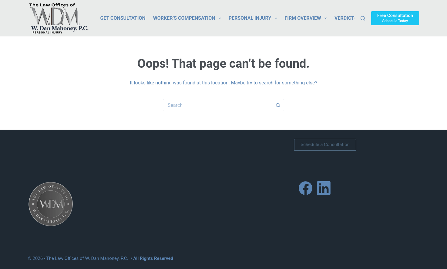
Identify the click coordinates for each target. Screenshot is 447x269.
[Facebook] (305, 188)
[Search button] (278, 105)
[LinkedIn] (324, 188)
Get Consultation (122, 18)
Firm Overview (307, 18)
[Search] (363, 18)
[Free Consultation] (395, 18)
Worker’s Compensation (188, 18)
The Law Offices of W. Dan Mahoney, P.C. (87, 258)
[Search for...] (217, 105)
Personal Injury (254, 18)
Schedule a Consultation (325, 144)
